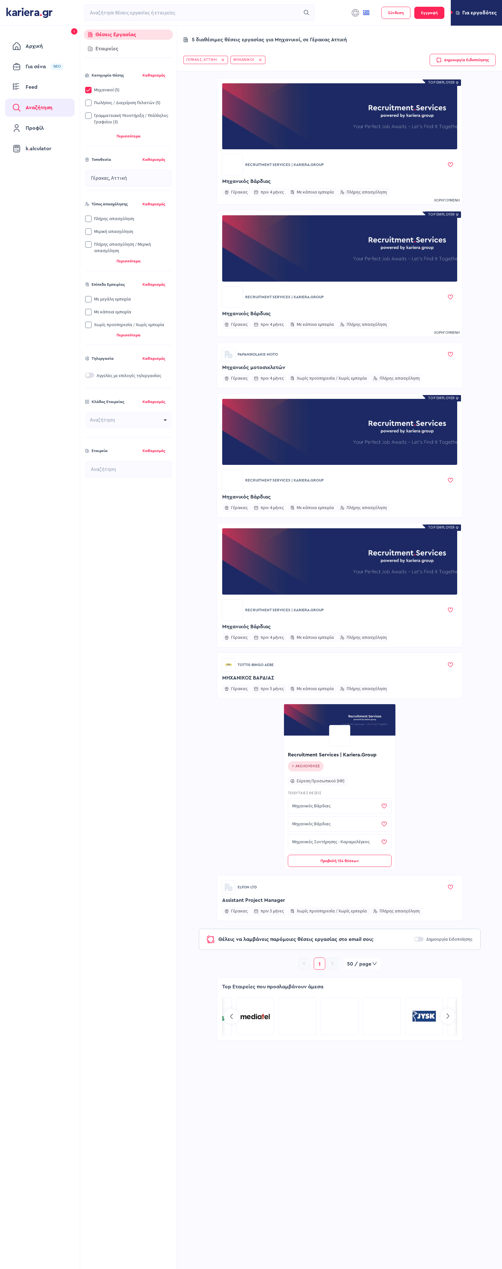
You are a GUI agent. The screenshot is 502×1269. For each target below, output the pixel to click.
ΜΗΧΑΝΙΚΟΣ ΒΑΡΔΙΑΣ (248, 677)
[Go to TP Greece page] (339, 1016)
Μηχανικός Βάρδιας (246, 181)
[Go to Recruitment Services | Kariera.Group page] (232, 164)
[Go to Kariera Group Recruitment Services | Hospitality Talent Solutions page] (255, 1016)
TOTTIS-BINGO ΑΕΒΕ (256, 665)
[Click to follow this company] (306, 766)
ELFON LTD (247, 887)
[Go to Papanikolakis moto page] (228, 354)
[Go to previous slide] (231, 1016)
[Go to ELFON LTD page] (228, 887)
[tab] (128, 34)
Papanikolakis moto (258, 354)
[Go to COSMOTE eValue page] (297, 1016)
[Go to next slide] (448, 1016)
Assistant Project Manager (253, 900)
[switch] (89, 375)
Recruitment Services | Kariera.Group (284, 165)
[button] (476, 13)
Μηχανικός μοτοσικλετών (253, 367)
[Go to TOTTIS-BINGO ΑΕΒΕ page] (228, 664)
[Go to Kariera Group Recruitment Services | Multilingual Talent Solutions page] (424, 1016)
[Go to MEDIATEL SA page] (382, 1016)
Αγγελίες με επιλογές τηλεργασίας (129, 376)
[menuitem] (40, 46)
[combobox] (192, 13)
